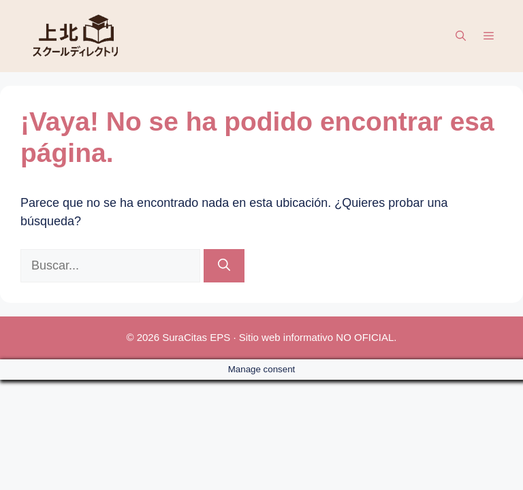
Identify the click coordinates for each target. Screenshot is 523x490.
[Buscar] (224, 265)
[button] (461, 36)
